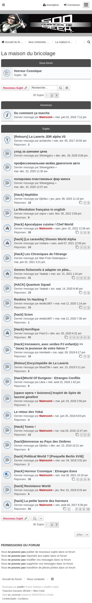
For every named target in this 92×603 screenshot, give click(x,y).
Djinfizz (43, 198)
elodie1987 (45, 303)
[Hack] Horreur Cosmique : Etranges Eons (45, 471)
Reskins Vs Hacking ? (30, 299)
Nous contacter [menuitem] (36, 579)
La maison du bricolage (28, 53)
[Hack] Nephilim (26, 194)
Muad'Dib (44, 367)
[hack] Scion (23, 314)
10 (88, 509)
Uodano (43, 243)
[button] (57, 95)
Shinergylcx (46, 155)
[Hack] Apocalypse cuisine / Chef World (43, 224)
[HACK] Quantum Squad (32, 284)
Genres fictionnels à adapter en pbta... (42, 269)
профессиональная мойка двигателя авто (47, 163)
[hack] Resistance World (32, 486)
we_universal (14, 595)
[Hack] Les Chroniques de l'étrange (40, 254)
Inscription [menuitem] (51, 5)
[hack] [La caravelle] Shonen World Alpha (45, 239)
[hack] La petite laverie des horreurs (41, 501)
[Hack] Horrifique (27, 329)
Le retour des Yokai (28, 412)
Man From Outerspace (52, 258)
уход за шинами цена (30, 151)
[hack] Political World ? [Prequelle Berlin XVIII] (48, 456)
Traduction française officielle (16, 591)
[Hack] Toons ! (25, 426)
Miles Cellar (39, 591)
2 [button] (52, 95)
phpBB (20, 587)
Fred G (43, 333)
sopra (42, 213)
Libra (42, 382)
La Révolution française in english (39, 209)
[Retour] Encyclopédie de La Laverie (41, 363)
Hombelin (44, 352)
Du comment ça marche (32, 113)
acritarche (45, 140)
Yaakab (43, 273)
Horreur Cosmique (28, 71)
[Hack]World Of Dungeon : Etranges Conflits (47, 378)
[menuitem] (89, 42)
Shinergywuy (46, 183)
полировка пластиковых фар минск (42, 179)
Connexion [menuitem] (72, 5)
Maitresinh (45, 117)
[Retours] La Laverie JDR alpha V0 (39, 136)
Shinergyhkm (47, 167)
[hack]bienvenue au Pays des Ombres (42, 441)
